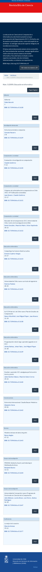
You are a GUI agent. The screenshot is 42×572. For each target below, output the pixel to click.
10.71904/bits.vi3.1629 (13, 138)
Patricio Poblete (9, 284)
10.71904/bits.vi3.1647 (13, 505)
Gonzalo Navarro (10, 132)
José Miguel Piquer (22, 316)
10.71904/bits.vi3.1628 (13, 107)
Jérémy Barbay (9, 346)
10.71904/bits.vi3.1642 (13, 410)
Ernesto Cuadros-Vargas (12, 254)
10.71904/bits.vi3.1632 (13, 231)
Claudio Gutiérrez (10, 163)
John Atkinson (8, 498)
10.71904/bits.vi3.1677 (13, 531)
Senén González (9, 225)
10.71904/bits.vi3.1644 (13, 473)
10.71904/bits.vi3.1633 (13, 259)
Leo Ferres (27, 498)
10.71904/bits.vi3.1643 (13, 440)
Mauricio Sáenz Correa (26, 377)
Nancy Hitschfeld (10, 316)
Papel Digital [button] (33, 90)
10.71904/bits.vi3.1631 (13, 200)
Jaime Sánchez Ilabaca (11, 377)
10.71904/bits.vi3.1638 (13, 321)
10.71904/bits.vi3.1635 (13, 289)
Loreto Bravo (18, 498)
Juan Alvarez (8, 195)
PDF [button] (35, 118)
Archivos (13, 75)
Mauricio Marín (21, 225)
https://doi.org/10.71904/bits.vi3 (18, 63)
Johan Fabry (19, 346)
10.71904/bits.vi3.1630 (13, 168)
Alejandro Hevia (9, 405)
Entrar (35, 567)
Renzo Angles (8, 435)
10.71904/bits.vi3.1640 (13, 382)
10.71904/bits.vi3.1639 (13, 352)
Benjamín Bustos (9, 467)
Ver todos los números (29, 68)
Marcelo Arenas (9, 526)
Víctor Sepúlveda (32, 225)
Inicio (6, 75)
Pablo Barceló (9, 102)
